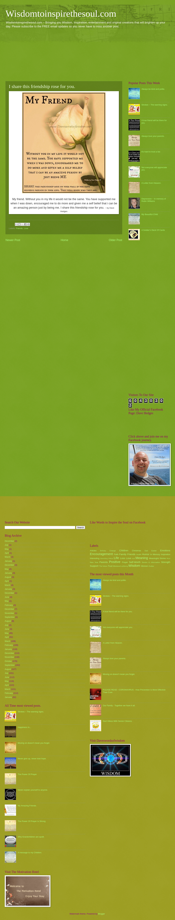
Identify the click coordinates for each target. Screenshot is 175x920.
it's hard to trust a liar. (151, 151)
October (8, 661)
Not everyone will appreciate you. (118, 627)
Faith (116, 554)
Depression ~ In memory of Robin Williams (153, 200)
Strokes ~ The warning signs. (154, 105)
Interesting (94, 558)
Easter (154, 551)
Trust (110, 566)
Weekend (117, 566)
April (7, 553)
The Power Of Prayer (27, 774)
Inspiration (165, 554)
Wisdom (134, 565)
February (9, 605)
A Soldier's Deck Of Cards (153, 230)
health (138, 554)
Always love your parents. (153, 136)
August (8, 577)
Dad (146, 551)
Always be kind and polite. (153, 89)
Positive (114, 562)
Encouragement (101, 554)
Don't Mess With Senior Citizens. (117, 721)
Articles (93, 550)
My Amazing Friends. (27, 805)
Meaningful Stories (157, 558)
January (8, 561)
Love (26, 228)
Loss (122, 558)
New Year (94, 562)
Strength (165, 562)
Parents (103, 562)
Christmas (136, 550)
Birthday (103, 551)
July (6, 545)
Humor (145, 554)
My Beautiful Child (149, 214)
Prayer (125, 562)
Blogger (101, 914)
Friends (19, 228)
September (10, 617)
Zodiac (151, 566)
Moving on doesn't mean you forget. (34, 743)
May (7, 549)
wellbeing (124, 566)
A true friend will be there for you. (117, 611)
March (7, 557)
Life (116, 558)
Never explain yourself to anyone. (33, 790)
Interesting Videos (106, 558)
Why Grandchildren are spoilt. (31, 837)
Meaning (142, 558)
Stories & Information (151, 562)
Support (94, 566)
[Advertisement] (87, 54)
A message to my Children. (30, 852)
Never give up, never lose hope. (32, 758)
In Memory (155, 554)
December (9, 541)
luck (133, 558)
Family (122, 554)
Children (123, 550)
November (9, 613)
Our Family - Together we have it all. (119, 705)
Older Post (115, 240)
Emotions (165, 550)
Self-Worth (134, 562)
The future (103, 566)
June (7, 597)
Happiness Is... (24, 727)
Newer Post (13, 240)
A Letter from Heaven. (151, 183)
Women (144, 566)
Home (64, 240)
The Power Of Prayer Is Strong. (32, 821)
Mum (168, 558)
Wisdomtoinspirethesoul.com (61, 13)
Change (112, 551)
